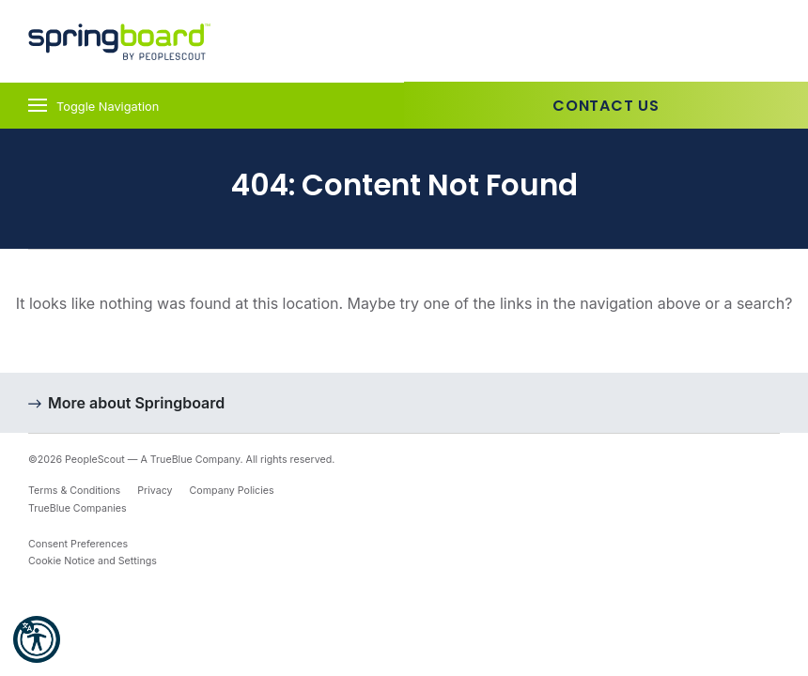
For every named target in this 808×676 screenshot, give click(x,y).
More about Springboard (136, 402)
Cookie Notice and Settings (92, 561)
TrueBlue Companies (77, 508)
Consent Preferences (78, 544)
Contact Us (606, 105)
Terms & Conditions (74, 490)
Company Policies (232, 490)
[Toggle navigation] (202, 106)
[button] (36, 639)
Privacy (154, 490)
